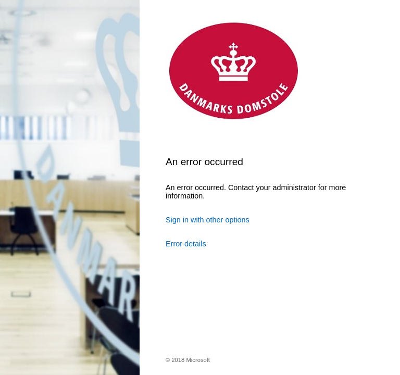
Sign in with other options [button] (207, 220)
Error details (186, 244)
